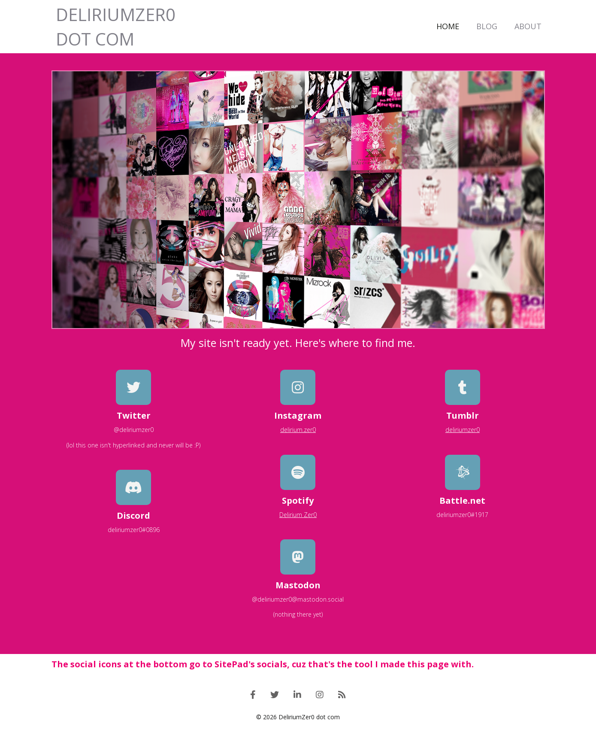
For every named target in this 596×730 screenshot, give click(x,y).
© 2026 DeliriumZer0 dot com (298, 717)
